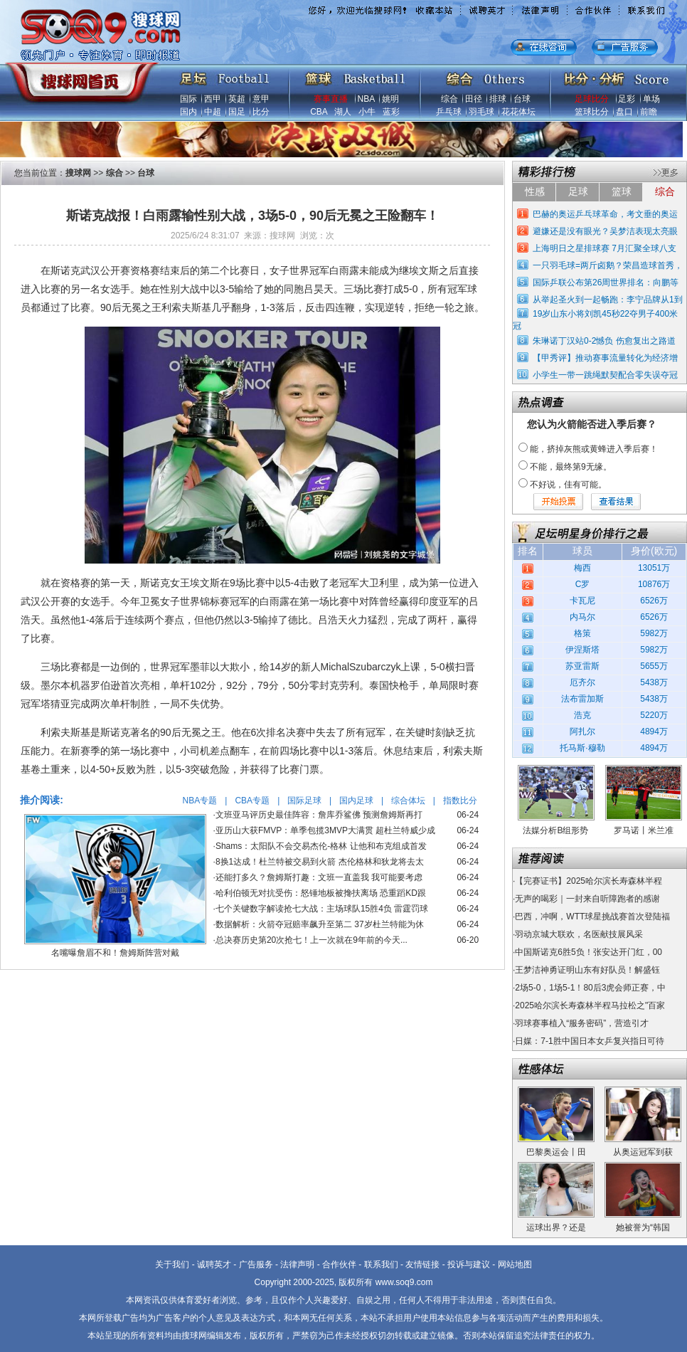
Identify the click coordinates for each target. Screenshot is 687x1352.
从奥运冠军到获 (643, 1152)
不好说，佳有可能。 (568, 485)
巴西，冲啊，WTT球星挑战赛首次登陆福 (592, 916)
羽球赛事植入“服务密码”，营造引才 (582, 1023)
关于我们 (172, 1264)
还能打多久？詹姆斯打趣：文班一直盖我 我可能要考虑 (318, 877)
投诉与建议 (468, 1264)
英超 (236, 99)
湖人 (342, 112)
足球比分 (592, 99)
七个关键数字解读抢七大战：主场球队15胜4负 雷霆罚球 (321, 909)
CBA (318, 112)
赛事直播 (331, 99)
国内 (188, 112)
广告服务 (256, 1264)
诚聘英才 (214, 1264)
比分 (261, 112)
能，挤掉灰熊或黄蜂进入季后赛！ (594, 449)
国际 (188, 99)
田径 (473, 99)
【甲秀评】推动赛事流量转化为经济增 (605, 358)
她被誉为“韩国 (643, 1227)
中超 (212, 112)
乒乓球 (449, 112)
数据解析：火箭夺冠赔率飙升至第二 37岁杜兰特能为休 (319, 924)
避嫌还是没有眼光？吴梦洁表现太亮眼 (605, 231)
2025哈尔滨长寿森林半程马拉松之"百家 (590, 1005)
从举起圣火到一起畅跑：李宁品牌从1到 (608, 300)
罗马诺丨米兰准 (643, 830)
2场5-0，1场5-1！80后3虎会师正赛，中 (590, 988)
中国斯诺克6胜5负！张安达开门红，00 (588, 952)
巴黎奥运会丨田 (556, 1152)
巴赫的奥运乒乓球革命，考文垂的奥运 (605, 214)
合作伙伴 (339, 1264)
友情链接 (422, 1264)
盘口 (624, 112)
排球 (497, 99)
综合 (449, 99)
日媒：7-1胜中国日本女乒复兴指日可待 (589, 1041)
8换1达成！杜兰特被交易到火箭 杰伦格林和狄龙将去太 (319, 862)
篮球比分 (592, 112)
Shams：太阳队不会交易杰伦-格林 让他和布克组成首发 (321, 846)
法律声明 (297, 1264)
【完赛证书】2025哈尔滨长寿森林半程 (588, 881)
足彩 (626, 99)
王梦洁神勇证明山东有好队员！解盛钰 (587, 970)
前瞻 (648, 112)
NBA (366, 99)
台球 (522, 99)
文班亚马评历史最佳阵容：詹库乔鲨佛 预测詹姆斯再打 (318, 815)
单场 (651, 99)
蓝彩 (391, 112)
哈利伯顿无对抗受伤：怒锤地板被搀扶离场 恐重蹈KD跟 (320, 893)
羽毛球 (481, 112)
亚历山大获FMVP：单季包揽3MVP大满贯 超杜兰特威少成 (325, 830)
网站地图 (515, 1264)
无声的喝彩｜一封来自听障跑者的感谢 (587, 899)
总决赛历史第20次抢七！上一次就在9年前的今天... (311, 940)
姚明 (390, 99)
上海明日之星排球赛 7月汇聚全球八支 (604, 248)
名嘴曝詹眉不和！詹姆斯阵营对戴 (115, 953)
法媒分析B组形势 (555, 830)
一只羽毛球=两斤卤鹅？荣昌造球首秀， (608, 265)
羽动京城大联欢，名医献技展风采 (579, 934)
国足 (236, 112)
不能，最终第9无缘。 (571, 467)
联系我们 (381, 1264)
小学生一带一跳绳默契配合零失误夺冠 (605, 375)
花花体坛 (518, 112)
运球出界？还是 (556, 1227)
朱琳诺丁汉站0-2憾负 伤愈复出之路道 (604, 341)
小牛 (367, 112)
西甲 (212, 99)
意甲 (261, 99)
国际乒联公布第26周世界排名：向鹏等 (605, 282)
